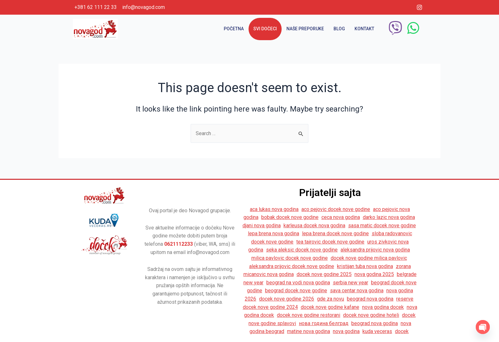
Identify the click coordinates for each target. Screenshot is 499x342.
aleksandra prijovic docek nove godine (291, 266)
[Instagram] (419, 7)
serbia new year (350, 283)
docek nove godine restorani (308, 315)
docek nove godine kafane (330, 307)
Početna (234, 28)
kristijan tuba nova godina (365, 266)
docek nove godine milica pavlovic (369, 258)
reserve (404, 299)
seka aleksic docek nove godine (302, 250)
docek (402, 331)
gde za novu (330, 299)
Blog (339, 28)
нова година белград (323, 323)
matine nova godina (308, 331)
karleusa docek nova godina (314, 225)
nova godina (346, 331)
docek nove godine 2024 (270, 307)
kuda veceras (377, 331)
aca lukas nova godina (274, 209)
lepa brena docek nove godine (335, 233)
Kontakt (364, 28)
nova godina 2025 (374, 274)
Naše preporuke (305, 28)
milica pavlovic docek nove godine (289, 258)
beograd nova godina (370, 299)
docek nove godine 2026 (286, 299)
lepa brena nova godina (273, 233)
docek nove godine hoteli (371, 315)
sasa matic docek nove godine (382, 225)
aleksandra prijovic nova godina (375, 250)
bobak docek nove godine (290, 217)
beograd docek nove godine (296, 290)
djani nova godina (261, 225)
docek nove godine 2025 (324, 274)
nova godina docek (383, 307)
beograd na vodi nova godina (298, 283)
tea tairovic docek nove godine (330, 242)
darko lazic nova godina (389, 217)
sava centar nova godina (356, 290)
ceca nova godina (340, 217)
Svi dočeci (265, 28)
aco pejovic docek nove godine (335, 209)
